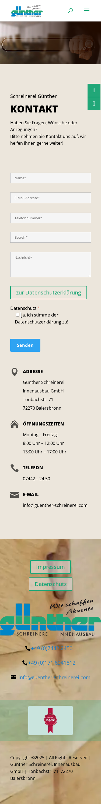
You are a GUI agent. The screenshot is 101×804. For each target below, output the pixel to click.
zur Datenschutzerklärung (48, 292)
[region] (50, 720)
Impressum (50, 566)
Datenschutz (50, 315)
